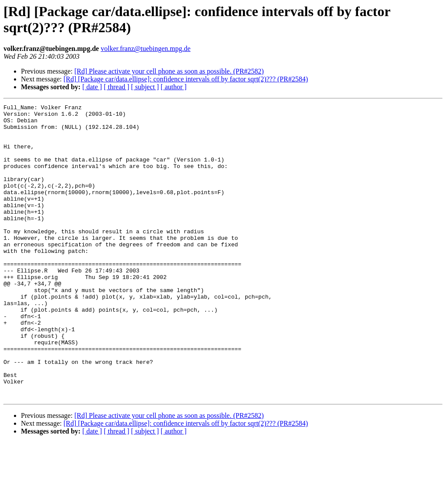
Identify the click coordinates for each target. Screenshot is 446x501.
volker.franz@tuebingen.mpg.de (145, 48)
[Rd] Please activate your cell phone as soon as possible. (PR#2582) (169, 71)
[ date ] (92, 87)
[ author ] (174, 87)
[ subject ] (145, 87)
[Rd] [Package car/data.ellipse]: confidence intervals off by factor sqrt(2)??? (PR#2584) (186, 79)
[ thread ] (116, 87)
